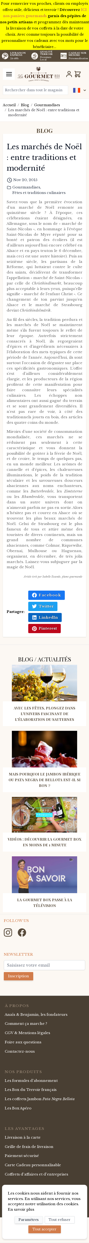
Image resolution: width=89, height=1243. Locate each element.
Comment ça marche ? (26, 1023)
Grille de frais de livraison (29, 1146)
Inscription (18, 976)
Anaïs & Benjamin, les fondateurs (36, 1014)
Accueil (9, 105)
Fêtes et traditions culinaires (39, 192)
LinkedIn (45, 617)
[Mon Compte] (69, 74)
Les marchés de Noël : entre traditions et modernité (43, 112)
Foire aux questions (23, 1042)
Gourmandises (47, 105)
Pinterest (44, 628)
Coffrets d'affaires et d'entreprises (36, 1174)
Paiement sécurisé (22, 1155)
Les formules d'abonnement (31, 1080)
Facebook (46, 595)
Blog (25, 105)
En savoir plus (21, 1209)
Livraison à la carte (23, 1137)
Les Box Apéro (18, 1108)
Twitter (43, 606)
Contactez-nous (20, 1051)
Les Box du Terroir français (30, 1089)
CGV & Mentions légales (27, 1033)
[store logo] (38, 74)
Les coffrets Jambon (40, 1099)
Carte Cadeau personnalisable (33, 1165)
